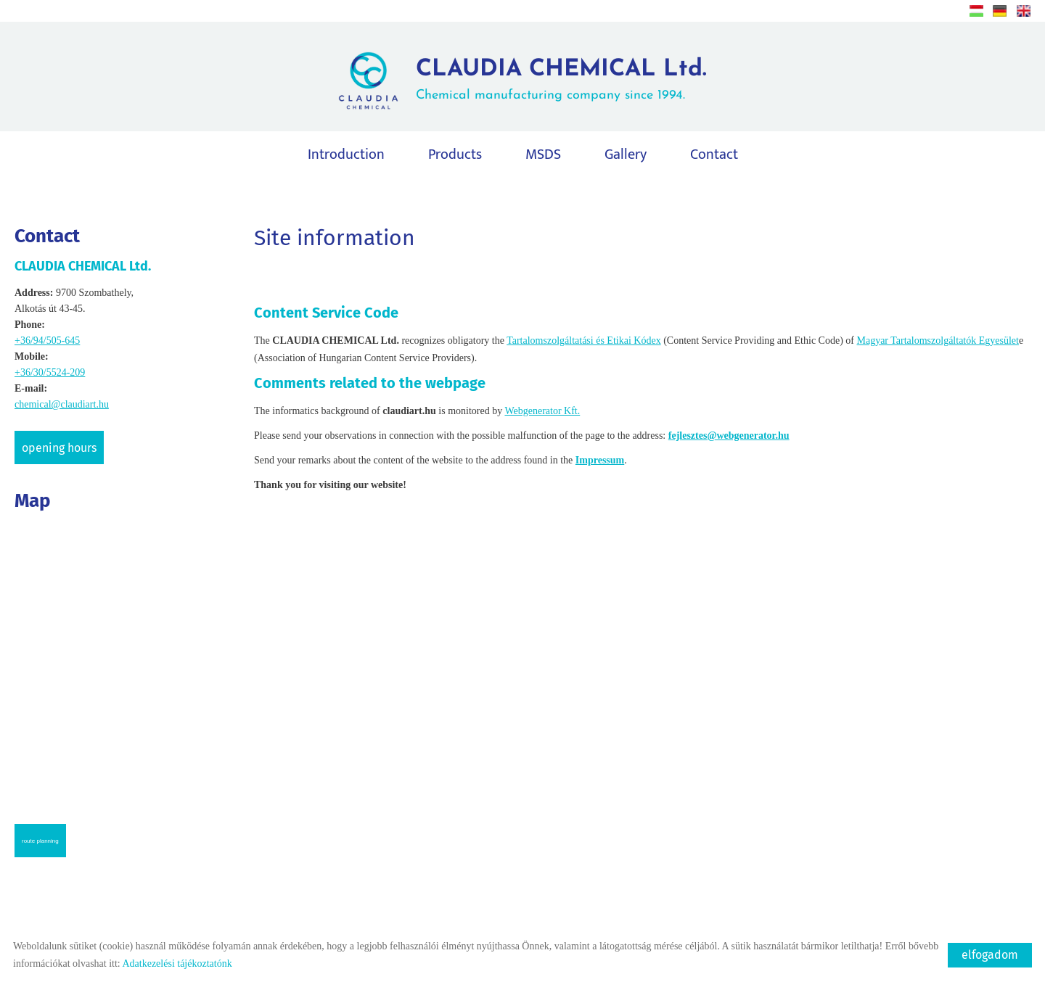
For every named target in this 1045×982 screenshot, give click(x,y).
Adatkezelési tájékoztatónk (176, 963)
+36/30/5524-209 (50, 372)
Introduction (346, 154)
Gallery (626, 154)
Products (455, 154)
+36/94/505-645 (47, 340)
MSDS (543, 154)
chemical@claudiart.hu (62, 404)
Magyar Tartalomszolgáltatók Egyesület (937, 340)
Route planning (40, 841)
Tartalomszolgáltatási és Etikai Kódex (583, 340)
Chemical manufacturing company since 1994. (561, 80)
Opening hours (59, 448)
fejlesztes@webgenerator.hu (729, 435)
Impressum (599, 460)
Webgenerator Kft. (542, 410)
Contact (714, 154)
